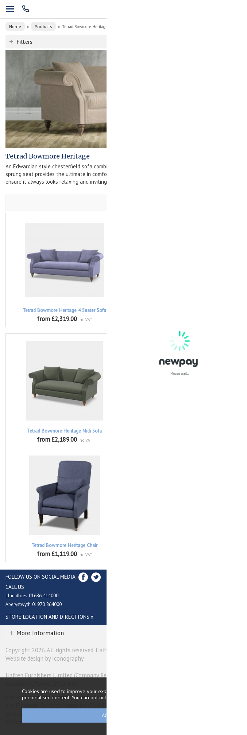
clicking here (185, 697)
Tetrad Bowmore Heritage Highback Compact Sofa (182, 313)
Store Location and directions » (49, 616)
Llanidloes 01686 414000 (31, 595)
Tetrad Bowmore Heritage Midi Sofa (64, 431)
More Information (40, 633)
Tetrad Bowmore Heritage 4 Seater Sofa (64, 310)
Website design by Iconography (44, 658)
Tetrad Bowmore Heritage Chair (64, 545)
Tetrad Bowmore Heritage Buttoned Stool (182, 545)
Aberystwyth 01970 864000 (33, 604)
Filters (24, 41)
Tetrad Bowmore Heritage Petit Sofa (182, 431)
